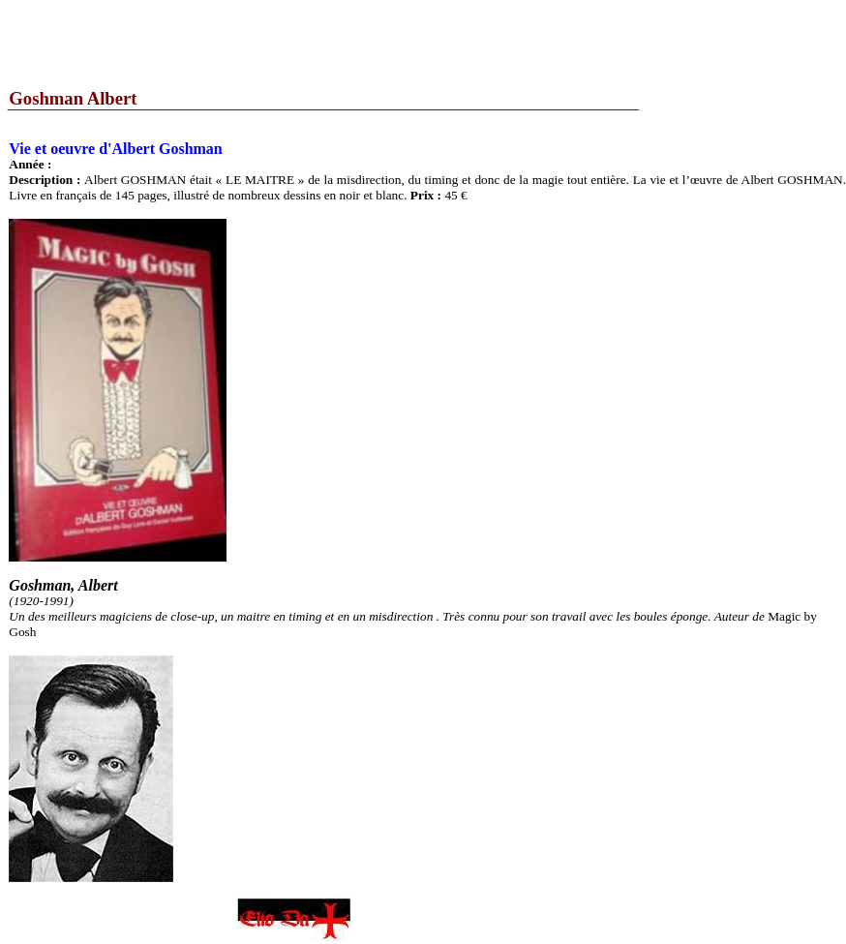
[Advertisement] (352, 43)
